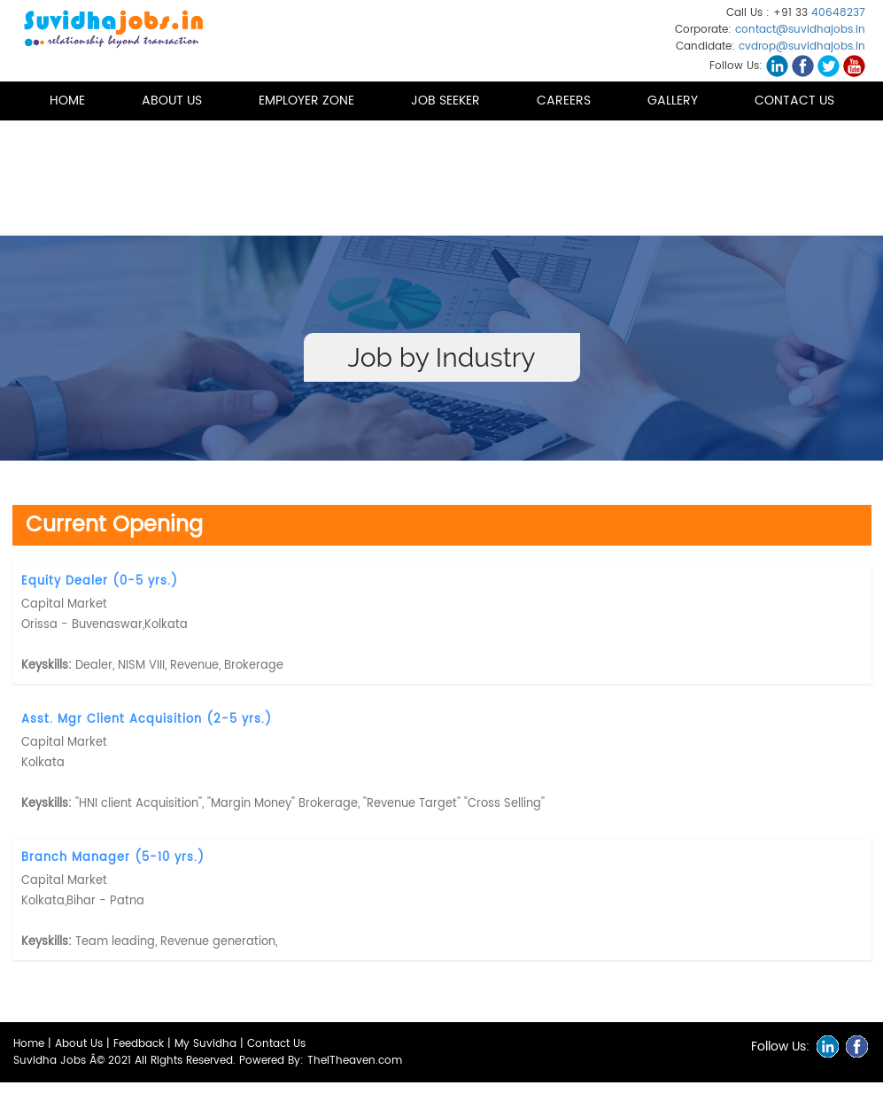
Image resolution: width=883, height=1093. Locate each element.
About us (172, 100)
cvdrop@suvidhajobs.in (802, 46)
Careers (564, 100)
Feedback (138, 1043)
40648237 (838, 12)
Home (67, 100)
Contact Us (794, 100)
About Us (79, 1043)
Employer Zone (306, 100)
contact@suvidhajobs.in (800, 29)
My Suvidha (205, 1043)
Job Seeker (445, 100)
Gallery (672, 100)
